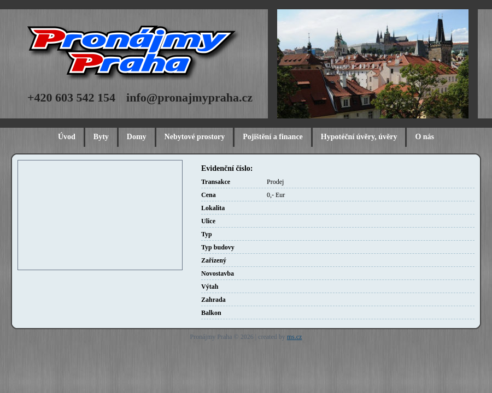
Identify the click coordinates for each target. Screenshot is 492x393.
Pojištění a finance (273, 137)
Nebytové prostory (195, 137)
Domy (137, 137)
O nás (424, 137)
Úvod (66, 137)
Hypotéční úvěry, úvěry (359, 137)
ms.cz (294, 337)
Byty (101, 137)
